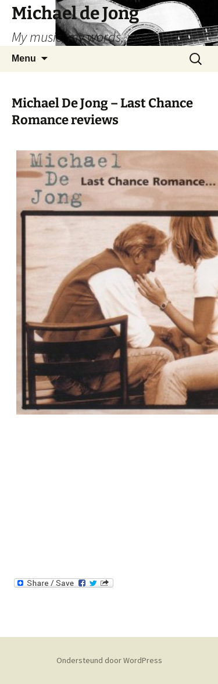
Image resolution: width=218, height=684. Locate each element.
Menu (24, 58)
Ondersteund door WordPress (109, 660)
